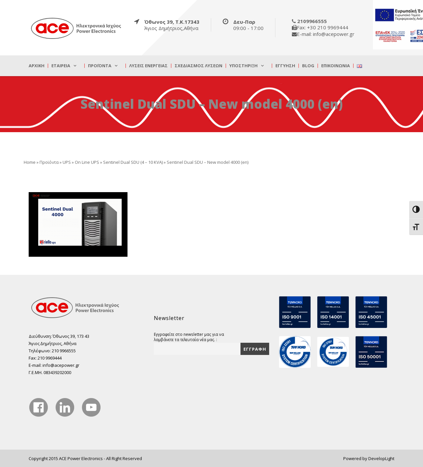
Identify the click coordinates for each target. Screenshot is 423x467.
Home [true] (30, 162)
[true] (76, 28)
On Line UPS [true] (87, 162)
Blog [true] (308, 66)
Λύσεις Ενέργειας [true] (148, 66)
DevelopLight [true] (381, 458)
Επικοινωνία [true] (335, 66)
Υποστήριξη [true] (243, 66)
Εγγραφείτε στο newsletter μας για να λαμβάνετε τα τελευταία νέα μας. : (189, 337)
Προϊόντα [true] (99, 66)
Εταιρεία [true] (60, 66)
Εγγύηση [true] (285, 66)
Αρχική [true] (36, 66)
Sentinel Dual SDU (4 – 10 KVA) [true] (133, 162)
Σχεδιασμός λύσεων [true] (198, 66)
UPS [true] (67, 162)
